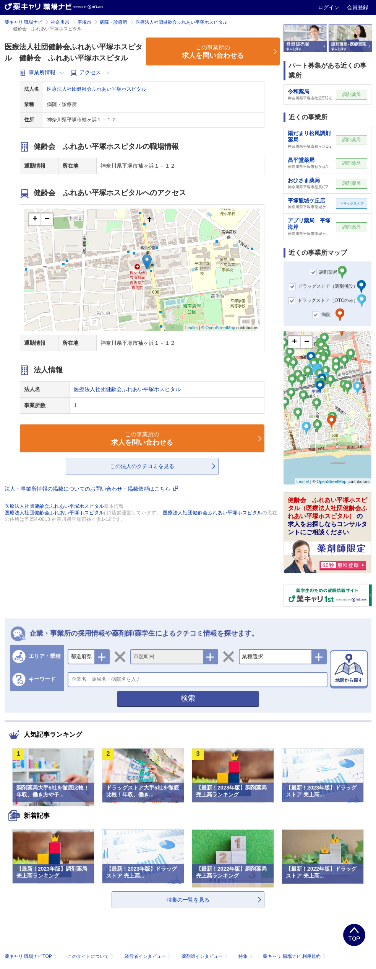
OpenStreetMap (220, 327)
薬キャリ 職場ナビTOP (31, 956)
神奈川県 (60, 22)
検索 (188, 698)
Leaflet (191, 327)
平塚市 (84, 22)
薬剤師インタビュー (205, 956)
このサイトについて (91, 956)
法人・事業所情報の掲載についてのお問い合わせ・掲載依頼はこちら (91, 489)
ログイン (329, 7)
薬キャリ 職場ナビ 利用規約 (294, 956)
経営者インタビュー (148, 956)
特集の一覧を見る (188, 900)
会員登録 (357, 7)
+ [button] (34, 219)
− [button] (47, 219)
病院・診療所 (113, 22)
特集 (246, 956)
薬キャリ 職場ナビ (23, 22)
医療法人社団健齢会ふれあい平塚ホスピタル (181, 22)
